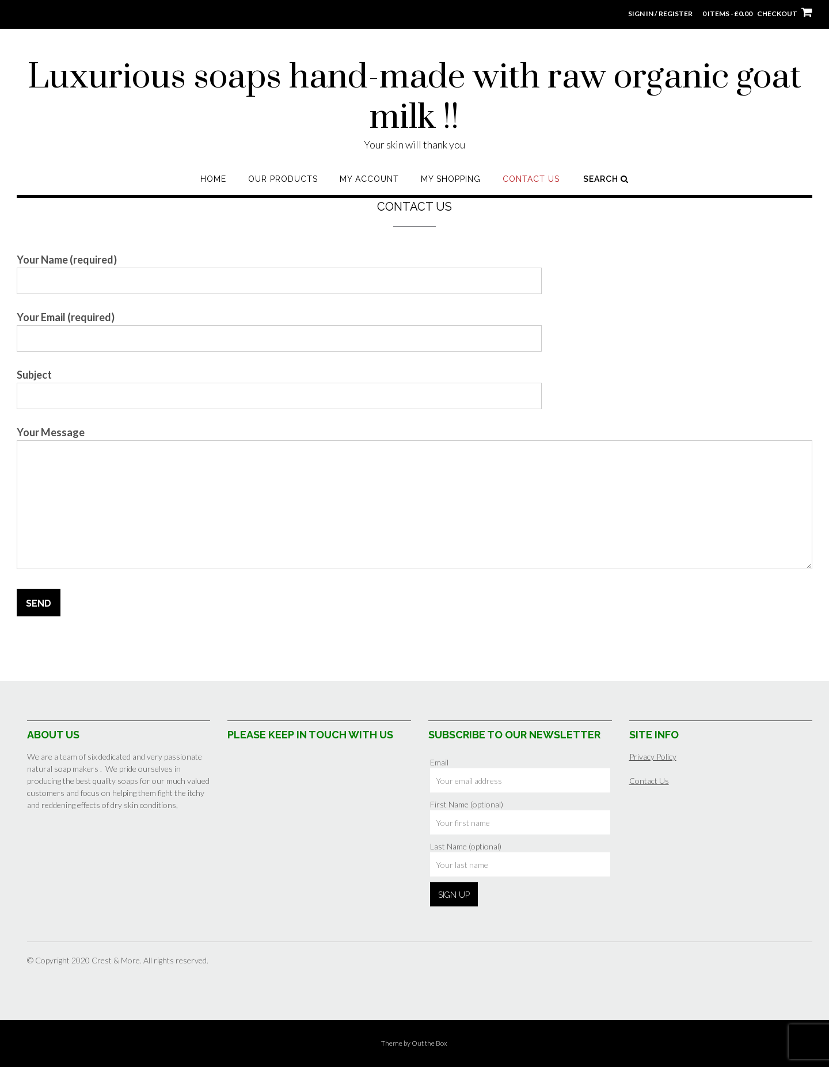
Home (213, 179)
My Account (369, 179)
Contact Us (531, 179)
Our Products (283, 179)
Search (606, 179)
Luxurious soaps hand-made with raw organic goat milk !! (414, 98)
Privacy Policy (652, 756)
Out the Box (429, 1043)
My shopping (451, 179)
